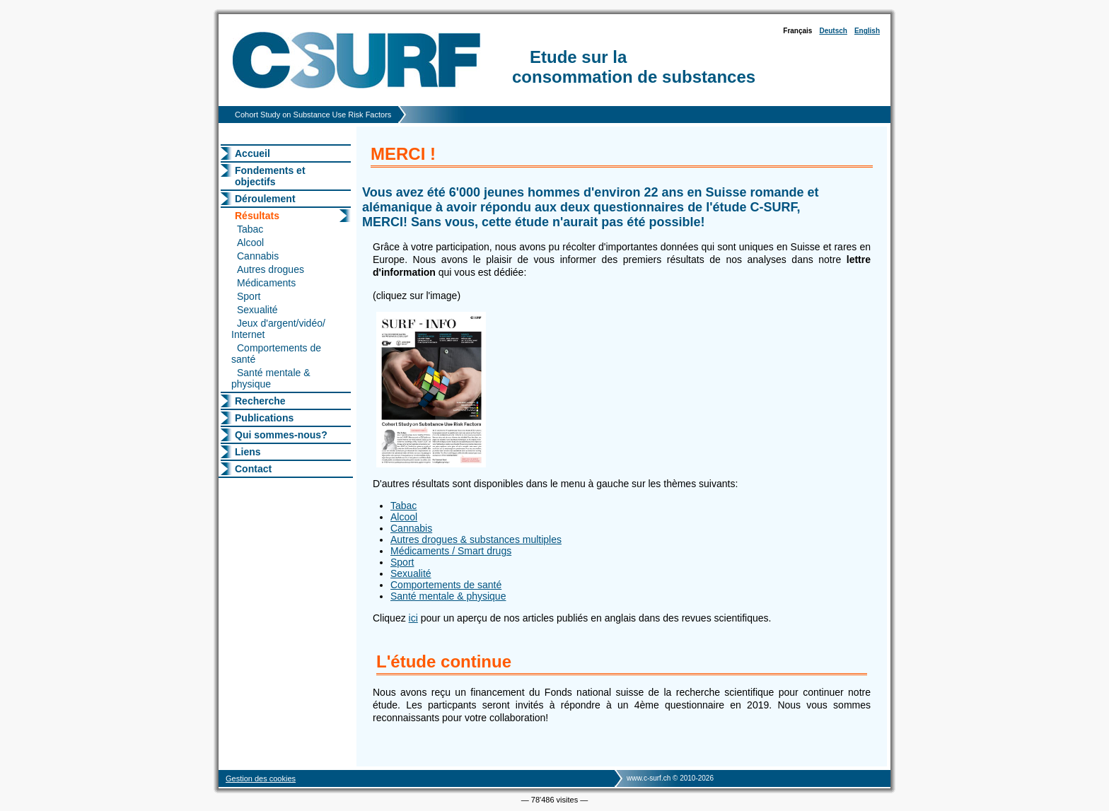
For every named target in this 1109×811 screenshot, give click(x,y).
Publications (264, 418)
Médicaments (266, 282)
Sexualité (257, 309)
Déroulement (265, 198)
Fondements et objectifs (270, 176)
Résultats (257, 215)
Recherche (260, 401)
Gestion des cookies (261, 778)
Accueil (252, 153)
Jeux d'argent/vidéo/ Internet (278, 328)
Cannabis (258, 256)
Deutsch (833, 31)
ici (413, 618)
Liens (248, 451)
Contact (253, 468)
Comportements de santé (276, 353)
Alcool (250, 242)
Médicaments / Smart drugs (450, 550)
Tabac (250, 229)
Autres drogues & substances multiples (476, 539)
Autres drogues (270, 269)
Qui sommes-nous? (281, 434)
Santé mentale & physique (270, 378)
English (867, 31)
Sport (248, 296)
